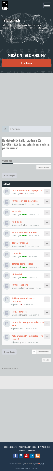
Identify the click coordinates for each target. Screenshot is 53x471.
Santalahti (16, 211)
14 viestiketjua (43, 167)
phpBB (20, 463)
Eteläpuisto (17, 253)
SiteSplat (28, 463)
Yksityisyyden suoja (27, 446)
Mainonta (31, 450)
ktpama (23, 315)
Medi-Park (16, 221)
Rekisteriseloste (10, 446)
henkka (23, 214)
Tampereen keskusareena (24, 200)
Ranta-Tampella (19, 242)
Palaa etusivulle (10, 368)
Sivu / (46, 360)
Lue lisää (26, 63)
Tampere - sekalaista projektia (26, 190)
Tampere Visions (19, 284)
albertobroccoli (27, 288)
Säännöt (21, 450)
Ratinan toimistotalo (22, 263)
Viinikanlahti (17, 274)
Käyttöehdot (44, 446)
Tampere (7, 161)
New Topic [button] (9, 175)
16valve (23, 225)
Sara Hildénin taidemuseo (24, 232)
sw (21, 193)
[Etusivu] (5, 129)
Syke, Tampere (19, 311)
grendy (23, 204)
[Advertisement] (26, 99)
